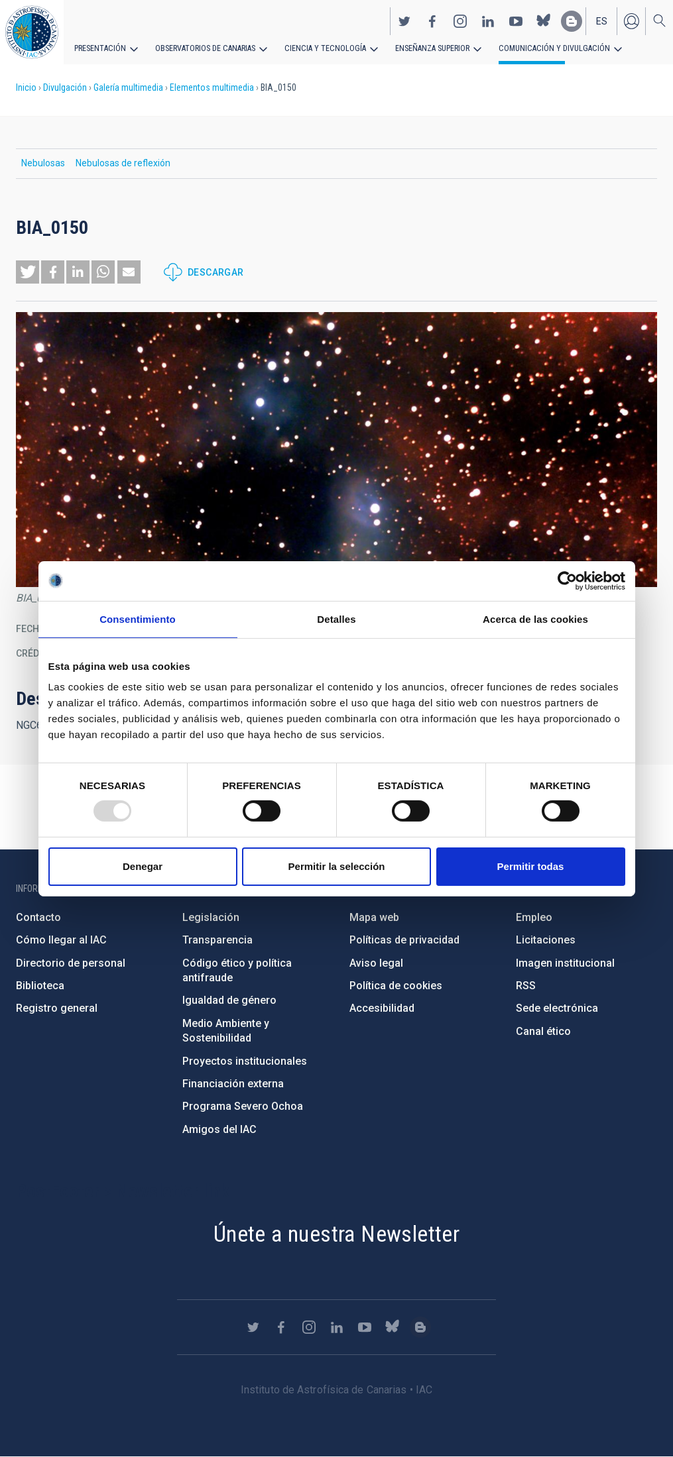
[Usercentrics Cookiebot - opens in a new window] (567, 580)
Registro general (56, 1008)
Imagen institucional (565, 963)
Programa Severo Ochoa (242, 1106)
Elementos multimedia (212, 87)
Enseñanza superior (425, 47)
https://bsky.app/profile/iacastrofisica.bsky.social (544, 20)
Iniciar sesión (631, 20)
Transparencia (217, 940)
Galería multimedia (128, 87)
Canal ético (543, 1031)
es (601, 20)
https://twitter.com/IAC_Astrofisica (404, 20)
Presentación (99, 47)
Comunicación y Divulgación (544, 47)
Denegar (142, 866)
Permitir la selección (336, 866)
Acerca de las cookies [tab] (535, 618)
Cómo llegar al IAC (61, 940)
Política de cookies (395, 985)
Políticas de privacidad (404, 940)
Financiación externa (233, 1083)
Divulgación (65, 87)
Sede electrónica (557, 1008)
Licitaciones (546, 940)
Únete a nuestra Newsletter (336, 1233)
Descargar (216, 272)
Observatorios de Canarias (203, 47)
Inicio (26, 87)
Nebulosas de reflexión (123, 163)
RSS (526, 985)
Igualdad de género (229, 1000)
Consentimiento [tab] (137, 618)
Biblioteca (40, 985)
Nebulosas (43, 163)
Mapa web (374, 917)
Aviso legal (376, 963)
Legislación (210, 917)
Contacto (38, 917)
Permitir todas (530, 866)
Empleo (534, 917)
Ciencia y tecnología (320, 47)
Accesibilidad (381, 1008)
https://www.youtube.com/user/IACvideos (516, 20)
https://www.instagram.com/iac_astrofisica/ (460, 20)
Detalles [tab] (336, 618)
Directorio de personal (70, 963)
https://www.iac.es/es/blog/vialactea (571, 20)
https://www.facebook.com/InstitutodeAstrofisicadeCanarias (432, 20)
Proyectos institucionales (244, 1061)
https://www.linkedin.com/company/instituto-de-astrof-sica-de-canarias (488, 20)
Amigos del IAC (219, 1129)
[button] (27, 272)
